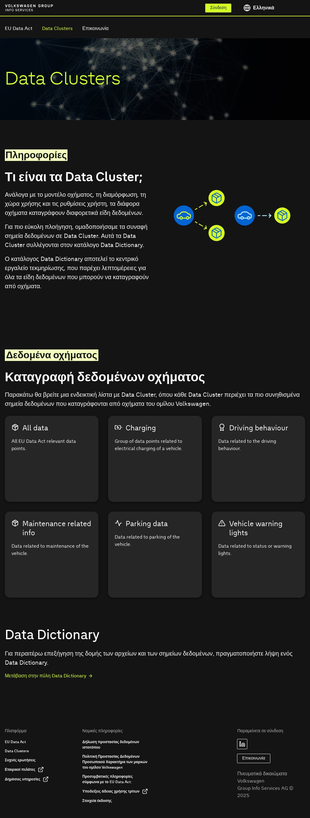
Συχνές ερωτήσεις (20, 760)
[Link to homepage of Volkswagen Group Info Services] (18, 8)
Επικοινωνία (95, 28)
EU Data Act (18, 28)
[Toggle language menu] (272, 8)
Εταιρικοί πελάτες (24, 769)
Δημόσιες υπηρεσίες (27, 779)
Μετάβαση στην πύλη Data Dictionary (49, 675)
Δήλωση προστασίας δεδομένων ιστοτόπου (110, 744)
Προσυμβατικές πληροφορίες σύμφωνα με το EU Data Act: (107, 779)
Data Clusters (57, 28)
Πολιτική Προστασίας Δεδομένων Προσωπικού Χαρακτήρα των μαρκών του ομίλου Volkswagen (114, 762)
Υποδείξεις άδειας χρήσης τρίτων (115, 791)
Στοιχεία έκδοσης (97, 801)
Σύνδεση (218, 8)
